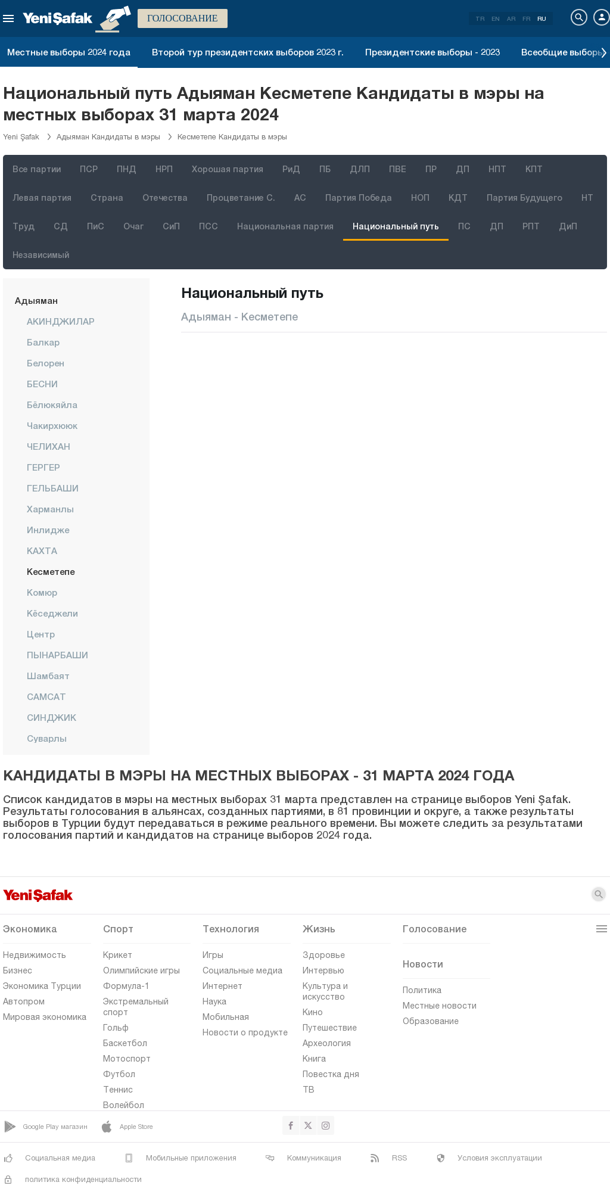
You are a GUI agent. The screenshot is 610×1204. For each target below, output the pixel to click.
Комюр (42, 592)
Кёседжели (52, 613)
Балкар (43, 342)
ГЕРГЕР (43, 467)
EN (495, 18)
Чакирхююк (52, 425)
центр (41, 634)
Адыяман (36, 300)
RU (541, 18)
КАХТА (42, 550)
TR (479, 18)
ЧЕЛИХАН (48, 446)
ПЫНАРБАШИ (57, 654)
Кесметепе (50, 571)
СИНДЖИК (51, 717)
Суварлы (47, 738)
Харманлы (50, 508)
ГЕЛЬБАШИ (53, 488)
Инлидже (48, 529)
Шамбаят (48, 675)
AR (511, 18)
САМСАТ (46, 696)
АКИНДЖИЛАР (61, 321)
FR (526, 18)
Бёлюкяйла (52, 404)
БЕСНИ (42, 383)
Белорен (45, 362)
